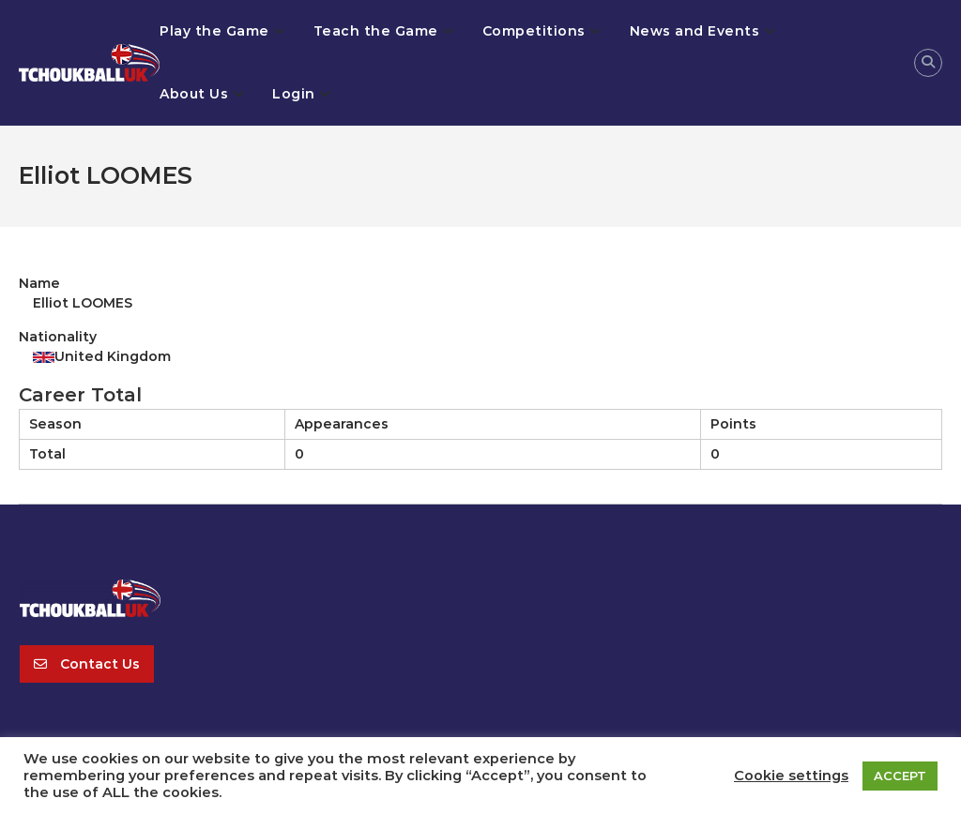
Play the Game (214, 31)
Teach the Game (375, 31)
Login (293, 93)
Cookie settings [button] (791, 775)
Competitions (534, 31)
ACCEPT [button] (900, 775)
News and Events (695, 31)
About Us (194, 93)
